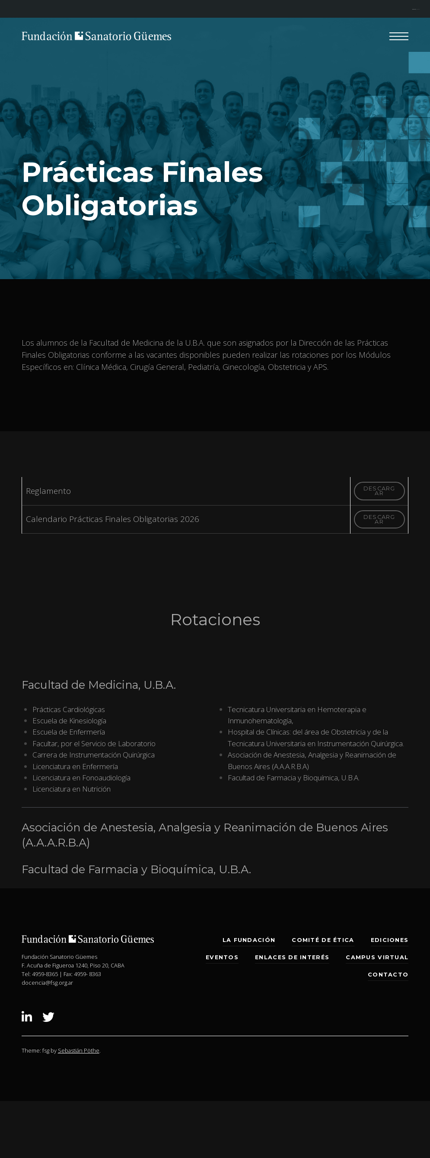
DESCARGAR (379, 490)
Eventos (222, 957)
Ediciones (389, 940)
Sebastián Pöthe (78, 1050)
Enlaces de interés (292, 957)
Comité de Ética (323, 940)
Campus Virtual (377, 957)
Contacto (388, 974)
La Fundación (249, 940)
